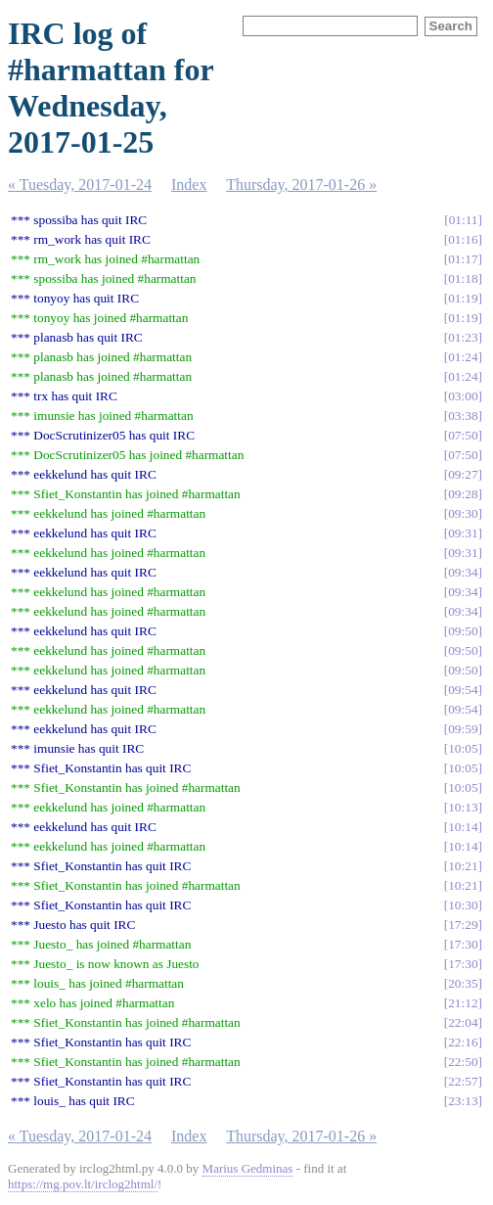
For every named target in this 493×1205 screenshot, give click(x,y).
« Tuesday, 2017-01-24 (80, 184)
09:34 (462, 572)
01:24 (462, 356)
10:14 (462, 826)
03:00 (462, 396)
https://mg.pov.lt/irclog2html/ (82, 1184)
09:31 (462, 533)
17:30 (462, 944)
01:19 (462, 298)
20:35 (462, 983)
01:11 (463, 219)
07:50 (462, 435)
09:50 (462, 631)
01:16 (462, 239)
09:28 (462, 494)
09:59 (462, 728)
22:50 (462, 1061)
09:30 (462, 513)
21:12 (462, 1003)
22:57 (462, 1081)
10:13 (462, 807)
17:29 (462, 924)
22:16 (462, 1042)
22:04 (462, 1022)
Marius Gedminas (247, 1168)
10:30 (462, 905)
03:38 (462, 415)
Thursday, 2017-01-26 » (301, 184)
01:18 (462, 278)
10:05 (462, 748)
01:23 (462, 337)
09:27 (462, 474)
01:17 (462, 259)
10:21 (462, 865)
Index (188, 184)
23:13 (462, 1100)
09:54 (462, 689)
